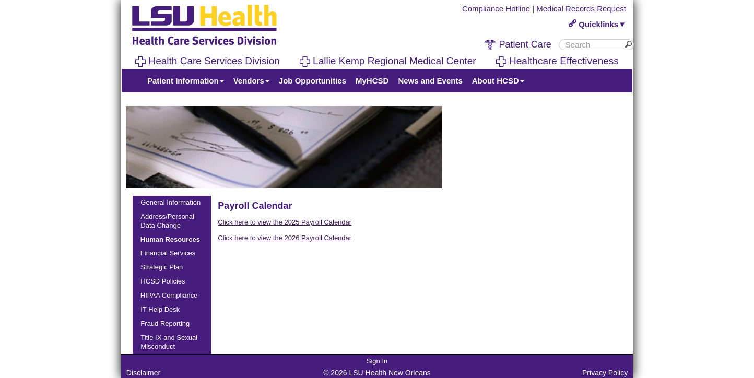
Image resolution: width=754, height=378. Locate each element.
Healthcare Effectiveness (557, 60)
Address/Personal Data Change (167, 220)
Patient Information (185, 80)
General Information (170, 202)
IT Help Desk (160, 309)
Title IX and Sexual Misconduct (168, 342)
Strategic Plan (161, 267)
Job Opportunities (312, 80)
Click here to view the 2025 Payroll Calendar (284, 222)
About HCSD (498, 80)
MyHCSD (372, 80)
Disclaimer (143, 373)
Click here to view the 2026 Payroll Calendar (284, 238)
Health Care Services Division (207, 60)
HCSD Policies (162, 281)
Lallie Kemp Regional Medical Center (388, 60)
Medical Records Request (581, 8)
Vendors (251, 80)
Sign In (377, 361)
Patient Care (517, 44)
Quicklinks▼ (597, 24)
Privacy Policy (605, 373)
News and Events (430, 80)
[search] (592, 44)
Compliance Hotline (496, 8)
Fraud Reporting (165, 323)
